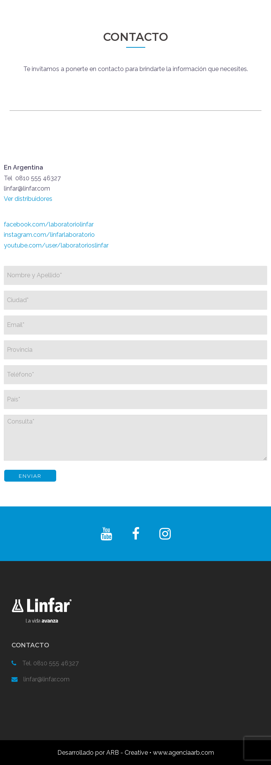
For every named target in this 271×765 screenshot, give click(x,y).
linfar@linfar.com (46, 679)
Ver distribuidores (28, 198)
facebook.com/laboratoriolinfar (49, 224)
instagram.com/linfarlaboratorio (49, 234)
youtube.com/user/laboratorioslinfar (56, 245)
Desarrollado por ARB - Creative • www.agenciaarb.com (135, 752)
